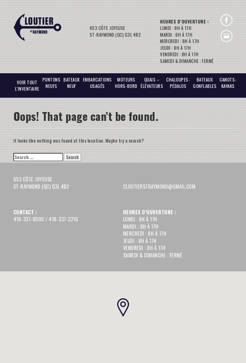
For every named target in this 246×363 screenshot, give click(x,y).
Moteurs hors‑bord (126, 82)
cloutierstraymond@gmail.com (226, 36)
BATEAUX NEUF (71, 82)
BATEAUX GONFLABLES (204, 82)
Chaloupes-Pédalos (178, 82)
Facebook (226, 20)
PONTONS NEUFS (51, 82)
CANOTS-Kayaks (228, 82)
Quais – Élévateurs (152, 82)
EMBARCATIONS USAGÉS (97, 82)
